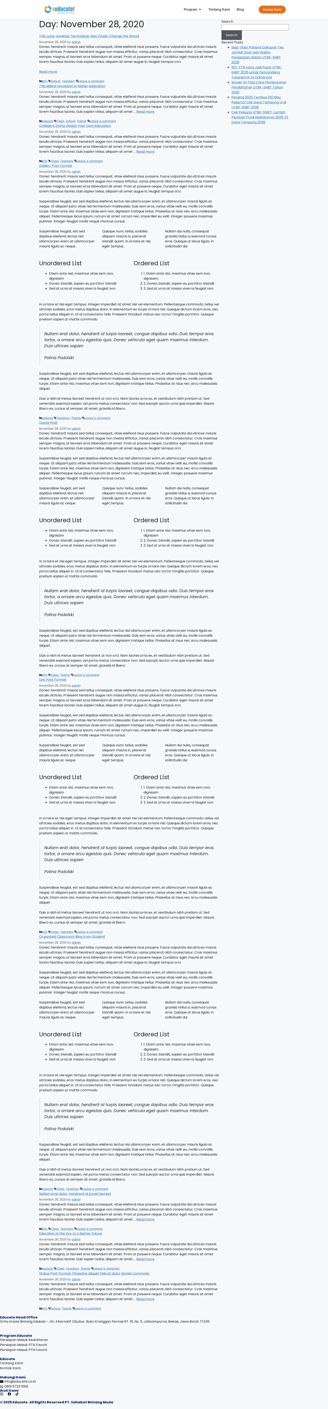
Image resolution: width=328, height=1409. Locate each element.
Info (44, 81)
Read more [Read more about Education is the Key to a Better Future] (145, 1259)
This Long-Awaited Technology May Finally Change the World (89, 36)
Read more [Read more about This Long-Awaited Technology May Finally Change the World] (48, 71)
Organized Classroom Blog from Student (72, 936)
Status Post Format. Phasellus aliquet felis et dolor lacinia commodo (94, 1273)
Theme (81, 121)
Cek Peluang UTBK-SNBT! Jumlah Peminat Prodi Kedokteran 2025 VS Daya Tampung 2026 (259, 117)
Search (227, 21)
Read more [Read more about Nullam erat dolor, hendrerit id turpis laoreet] (145, 1219)
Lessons (47, 121)
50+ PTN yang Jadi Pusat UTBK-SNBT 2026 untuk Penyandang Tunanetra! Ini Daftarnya (257, 72)
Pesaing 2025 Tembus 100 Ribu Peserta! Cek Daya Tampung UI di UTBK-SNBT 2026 (258, 102)
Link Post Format (52, 679)
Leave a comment (91, 81)
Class (60, 121)
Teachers (68, 81)
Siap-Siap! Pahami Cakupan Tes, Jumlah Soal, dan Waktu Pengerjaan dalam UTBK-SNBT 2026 (257, 55)
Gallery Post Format (55, 165)
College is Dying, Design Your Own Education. (75, 125)
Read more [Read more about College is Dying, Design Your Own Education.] (145, 151)
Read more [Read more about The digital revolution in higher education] (145, 111)
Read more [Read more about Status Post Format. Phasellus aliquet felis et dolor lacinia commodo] (145, 1299)
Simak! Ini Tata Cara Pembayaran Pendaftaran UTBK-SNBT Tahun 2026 (258, 87)
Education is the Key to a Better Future (70, 1233)
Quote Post (48, 422)
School (55, 81)
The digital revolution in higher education (72, 86)
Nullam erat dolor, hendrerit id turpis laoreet (75, 1193)
